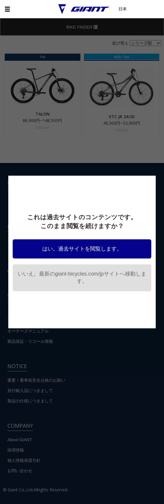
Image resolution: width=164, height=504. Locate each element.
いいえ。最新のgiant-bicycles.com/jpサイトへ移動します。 (82, 277)
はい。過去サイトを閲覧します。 (82, 249)
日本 (122, 8)
